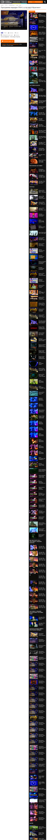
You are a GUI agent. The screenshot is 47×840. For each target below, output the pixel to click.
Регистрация (38, 1)
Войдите (4, 44)
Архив (2, 5)
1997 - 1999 (18, 5)
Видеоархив (16, 1)
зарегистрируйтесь (13, 44)
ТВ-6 (6, 5)
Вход (31, 1)
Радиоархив (25, 1)
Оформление (11, 5)
